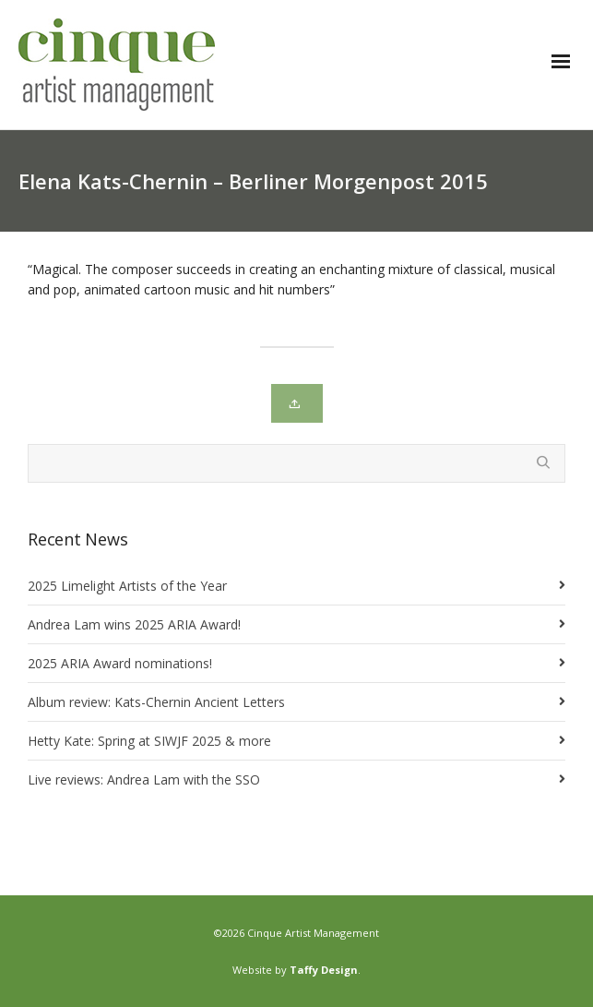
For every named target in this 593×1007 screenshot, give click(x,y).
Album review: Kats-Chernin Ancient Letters (156, 702)
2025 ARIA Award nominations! (120, 663)
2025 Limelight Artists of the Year (127, 585)
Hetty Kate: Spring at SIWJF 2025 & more (149, 740)
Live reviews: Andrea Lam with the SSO (144, 779)
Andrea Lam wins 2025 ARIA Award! (134, 624)
